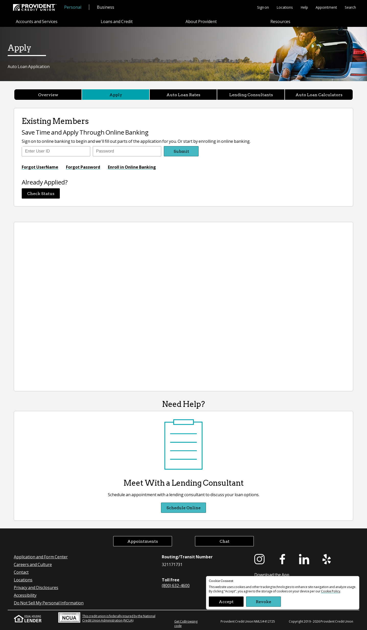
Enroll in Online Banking (132, 167)
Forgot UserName (40, 167)
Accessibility (25, 595)
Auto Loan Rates (183, 94)
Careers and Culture (33, 564)
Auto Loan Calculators (318, 94)
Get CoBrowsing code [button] (186, 624)
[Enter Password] (127, 151)
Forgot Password (83, 167)
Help (304, 7)
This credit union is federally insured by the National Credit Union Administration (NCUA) (106, 617)
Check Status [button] (40, 193)
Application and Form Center (41, 556)
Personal (72, 7)
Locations (285, 7)
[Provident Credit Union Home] (34, 7)
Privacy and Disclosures (36, 587)
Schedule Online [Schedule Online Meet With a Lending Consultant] (183, 507)
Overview (48, 94)
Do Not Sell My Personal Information (49, 602)
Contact (21, 572)
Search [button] (350, 7)
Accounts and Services (37, 21)
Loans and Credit (117, 21)
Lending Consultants (251, 94)
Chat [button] (225, 541)
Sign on (263, 7)
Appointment (326, 7)
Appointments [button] (142, 541)
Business (105, 7)
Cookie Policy (330, 591)
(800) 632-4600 (176, 585)
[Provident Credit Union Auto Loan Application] (183, 306)
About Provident (201, 21)
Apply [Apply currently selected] (115, 94)
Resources (280, 21)
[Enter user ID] (56, 151)
